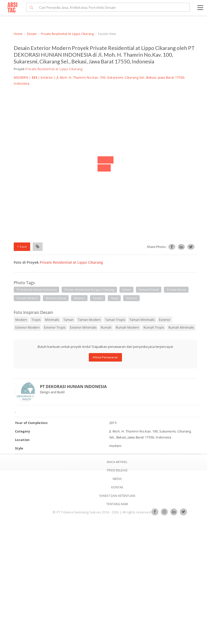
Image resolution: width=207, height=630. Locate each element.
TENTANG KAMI (117, 504)
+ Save (22, 246)
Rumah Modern (127, 327)
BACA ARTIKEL (117, 462)
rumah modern (27, 298)
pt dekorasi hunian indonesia (37, 289)
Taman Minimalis (142, 319)
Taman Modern (89, 319)
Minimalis (52, 319)
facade (98, 298)
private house (176, 289)
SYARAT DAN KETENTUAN (117, 496)
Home (18, 34)
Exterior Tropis (55, 327)
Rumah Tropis (153, 327)
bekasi (126, 289)
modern (79, 298)
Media (117, 479)
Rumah (106, 327)
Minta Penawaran (105, 357)
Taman (68, 319)
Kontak (117, 487)
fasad (114, 298)
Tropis (36, 319)
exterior (131, 298)
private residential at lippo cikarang (89, 289)
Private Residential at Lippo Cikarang (67, 34)
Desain (32, 34)
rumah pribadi (149, 289)
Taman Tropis (115, 319)
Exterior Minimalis (83, 327)
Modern (21, 319)
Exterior (47, 77)
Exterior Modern (27, 327)
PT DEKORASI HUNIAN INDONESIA (73, 386)
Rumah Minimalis (181, 327)
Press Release (117, 470)
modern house (56, 298)
